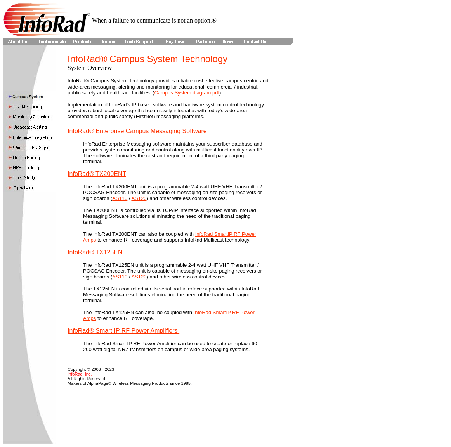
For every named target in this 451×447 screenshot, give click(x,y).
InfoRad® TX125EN (95, 252)
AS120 (138, 198)
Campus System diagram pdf (186, 93)
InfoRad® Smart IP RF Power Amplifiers (123, 330)
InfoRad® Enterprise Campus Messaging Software (137, 131)
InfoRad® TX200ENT (97, 173)
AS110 (119, 198)
